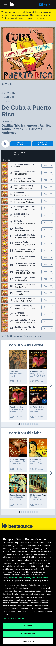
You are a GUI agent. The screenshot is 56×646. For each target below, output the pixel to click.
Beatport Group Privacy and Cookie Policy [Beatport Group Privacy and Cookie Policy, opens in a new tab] (28, 578)
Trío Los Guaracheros (23, 188)
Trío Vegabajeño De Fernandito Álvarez (30, 209)
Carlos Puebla (19, 216)
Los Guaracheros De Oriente (25, 266)
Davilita (7, 125)
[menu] (51, 166)
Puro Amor (14, 372)
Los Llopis (18, 294)
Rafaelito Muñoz (20, 287)
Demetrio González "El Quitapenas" (25, 495)
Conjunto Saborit (32, 245)
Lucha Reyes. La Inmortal (41, 460)
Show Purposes (28, 642)
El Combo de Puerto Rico (41, 495)
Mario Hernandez (21, 273)
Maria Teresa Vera (21, 230)
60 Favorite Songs (17, 460)
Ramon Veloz (19, 245)
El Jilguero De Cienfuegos (24, 237)
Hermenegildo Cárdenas (24, 202)
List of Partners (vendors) (15, 619)
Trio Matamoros (26, 125)
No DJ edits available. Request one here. (21, 336)
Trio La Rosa (19, 259)
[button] (4, 165)
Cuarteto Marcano (21, 195)
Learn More (39, 18)
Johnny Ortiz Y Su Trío (23, 301)
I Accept (28, 626)
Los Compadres (20, 280)
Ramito (44, 125)
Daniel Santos (19, 223)
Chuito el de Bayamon (23, 252)
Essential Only (28, 634)
